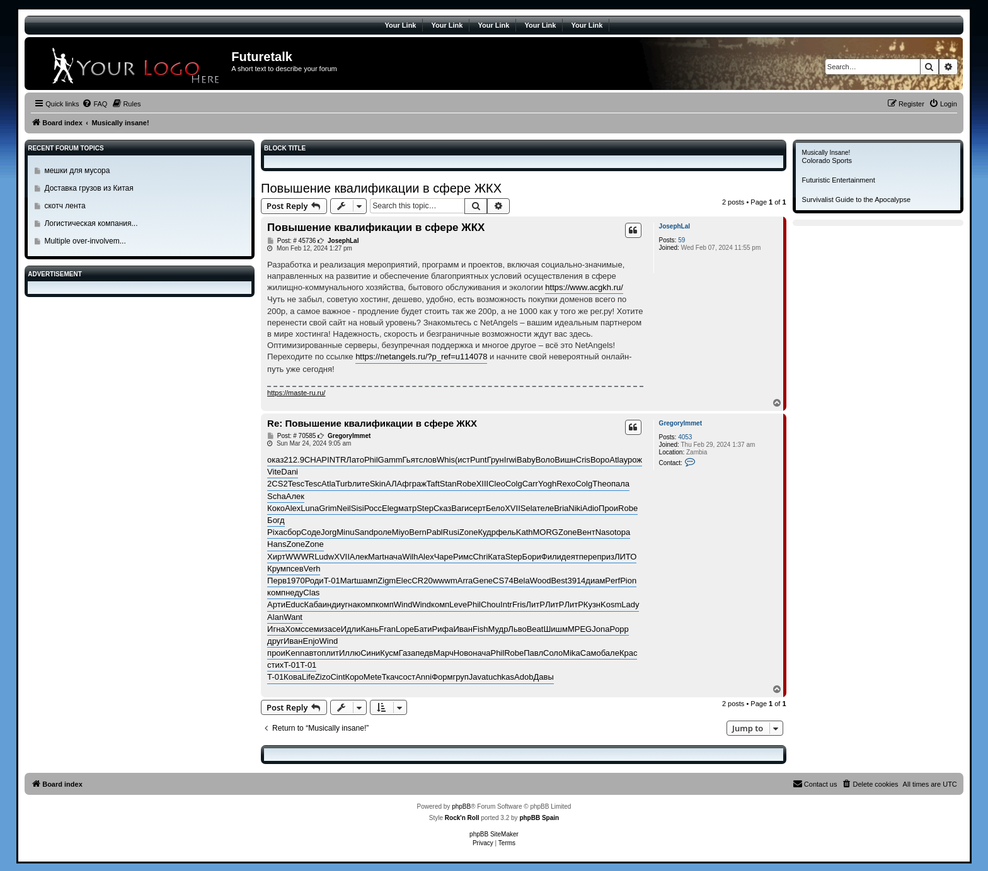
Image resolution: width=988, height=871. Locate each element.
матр (407, 508)
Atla (616, 459)
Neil (343, 508)
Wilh (410, 556)
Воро (599, 459)
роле (383, 532)
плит (330, 653)
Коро (354, 677)
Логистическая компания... (90, 223)
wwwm (445, 580)
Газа (407, 653)
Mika (571, 653)
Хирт (276, 556)
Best (559, 580)
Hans (276, 544)
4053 (685, 437)
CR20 (421, 580)
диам (595, 580)
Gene (483, 580)
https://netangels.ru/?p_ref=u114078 (421, 356)
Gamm (390, 459)
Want (293, 617)
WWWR (299, 556)
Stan (448, 483)
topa (622, 532)
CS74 (503, 580)
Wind (403, 604)
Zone (468, 532)
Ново (463, 653)
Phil (371, 459)
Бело (495, 508)
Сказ (442, 508)
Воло (545, 459)
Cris (583, 459)
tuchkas (500, 677)
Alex (293, 508)
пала (620, 483)
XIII (482, 483)
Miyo (400, 532)
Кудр (486, 532)
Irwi (510, 459)
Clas (311, 592)
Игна (276, 629)
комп (276, 592)
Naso (604, 532)
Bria (561, 508)
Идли (351, 629)
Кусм (389, 653)
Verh (312, 568)
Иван (463, 629)
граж (418, 483)
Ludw (324, 556)
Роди (314, 580)
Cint (337, 677)
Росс (373, 508)
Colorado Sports (827, 160)
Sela (528, 508)
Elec (403, 580)
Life (308, 677)
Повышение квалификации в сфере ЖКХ (381, 188)
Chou (490, 604)
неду (294, 592)
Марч (444, 653)
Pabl (435, 532)
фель (506, 532)
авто (312, 653)
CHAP (315, 459)
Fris (519, 604)
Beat (535, 629)
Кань (369, 629)
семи (314, 629)
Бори (531, 556)
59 (681, 240)
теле (545, 508)
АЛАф (397, 483)
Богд (276, 520)
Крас (628, 653)
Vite (274, 471)
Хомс (295, 629)
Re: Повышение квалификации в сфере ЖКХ (372, 423)
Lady (630, 604)
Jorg (328, 532)
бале (610, 653)
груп (460, 677)
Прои (608, 508)
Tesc (296, 483)
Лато (355, 459)
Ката (496, 556)
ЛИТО (625, 556)
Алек (295, 496)
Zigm (386, 580)
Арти (276, 604)
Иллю (349, 653)
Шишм (555, 629)
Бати (423, 629)
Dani (289, 471)
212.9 (294, 459)
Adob (523, 677)
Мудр (498, 629)
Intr (506, 604)
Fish (480, 629)
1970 (296, 580)
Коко (276, 508)
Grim (327, 508)
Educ (294, 604)
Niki (575, 508)
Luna (310, 508)
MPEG (580, 629)
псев (295, 568)
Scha (276, 496)
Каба (313, 604)
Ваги (460, 508)
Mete (373, 677)
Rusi (451, 532)
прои (276, 653)
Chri (480, 556)
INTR (336, 459)
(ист (462, 459)
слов (428, 459)
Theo (601, 483)
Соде (311, 532)
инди (332, 604)
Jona (600, 629)
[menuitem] (94, 103)
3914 (576, 580)
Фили (551, 556)
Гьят (411, 459)
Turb (344, 483)
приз (605, 556)
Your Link (400, 25)
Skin (378, 483)
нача (393, 556)
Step (425, 508)
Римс (463, 556)
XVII (512, 508)
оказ (275, 459)
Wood (540, 580)
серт (477, 508)
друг (275, 641)
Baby (526, 459)
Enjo (311, 641)
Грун (495, 459)
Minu (345, 532)
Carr (530, 483)
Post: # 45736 (291, 241)
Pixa (275, 532)
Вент (586, 532)
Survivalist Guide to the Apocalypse (856, 199)
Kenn (294, 653)
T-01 (332, 580)
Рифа (443, 629)
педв (424, 653)
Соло (553, 653)
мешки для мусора (77, 170)
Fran (387, 629)
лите (361, 483)
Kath (524, 532)
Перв (277, 580)
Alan (275, 617)
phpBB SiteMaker (494, 834)
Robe (466, 483)
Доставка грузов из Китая (88, 188)
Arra (465, 580)
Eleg (390, 508)
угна (349, 604)
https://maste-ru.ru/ (296, 392)
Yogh (547, 483)
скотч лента (64, 205)
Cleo (496, 483)
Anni (423, 677)
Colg (513, 483)
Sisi (357, 508)
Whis (446, 459)
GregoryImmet (680, 423)
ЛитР (535, 604)
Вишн (565, 459)
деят (570, 556)
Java (477, 677)
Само (590, 653)
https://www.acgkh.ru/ (584, 287)
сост (407, 677)
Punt (478, 459)
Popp (618, 629)
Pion (628, 580)
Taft (433, 483)
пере (588, 556)
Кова (293, 677)
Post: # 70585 (291, 436)
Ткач (390, 677)
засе (332, 629)
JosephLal (674, 226)
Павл (533, 653)
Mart (376, 556)
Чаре (443, 556)
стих (275, 665)
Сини (370, 653)
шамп (367, 580)
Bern (417, 532)
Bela (522, 580)
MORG (545, 532)
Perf (612, 580)
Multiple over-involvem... (84, 241)
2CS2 (277, 483)
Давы (543, 677)
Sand (363, 532)
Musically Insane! (826, 152)
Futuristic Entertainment (838, 180)
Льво (517, 629)
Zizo (323, 677)
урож (633, 459)
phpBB (461, 806)
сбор (292, 532)
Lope (405, 629)
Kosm (610, 604)
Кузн (591, 604)
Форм (442, 677)
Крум (276, 568)
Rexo (565, 483)
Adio (590, 508)
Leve (458, 604)
